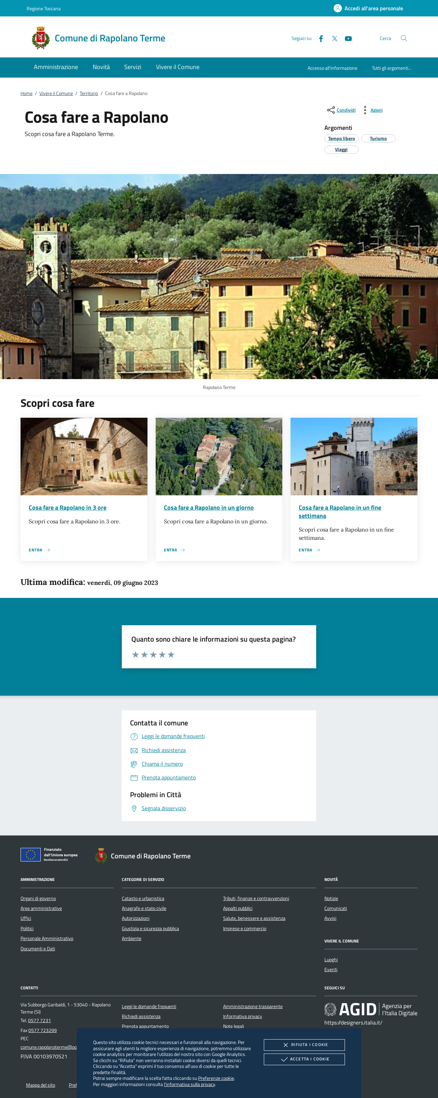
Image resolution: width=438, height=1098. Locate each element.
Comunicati (335, 908)
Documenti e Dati (38, 948)
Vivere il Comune (56, 93)
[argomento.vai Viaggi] (341, 149)
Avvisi (330, 918)
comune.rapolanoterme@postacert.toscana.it (66, 1047)
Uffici (26, 918)
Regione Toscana (44, 8)
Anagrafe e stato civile (144, 908)
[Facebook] (318, 37)
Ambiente (131, 938)
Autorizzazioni (136, 918)
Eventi (330, 969)
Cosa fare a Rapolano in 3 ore (67, 507)
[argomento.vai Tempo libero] (341, 138)
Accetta (304, 1059)
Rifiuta (304, 1045)
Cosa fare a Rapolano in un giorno (209, 507)
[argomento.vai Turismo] (378, 138)
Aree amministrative (41, 908)
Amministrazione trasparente (253, 1006)
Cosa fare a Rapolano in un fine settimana (340, 511)
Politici (27, 928)
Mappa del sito (40, 1085)
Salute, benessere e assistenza (254, 918)
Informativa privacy (242, 1016)
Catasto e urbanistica (143, 898)
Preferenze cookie (216, 1078)
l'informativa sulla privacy (189, 1084)
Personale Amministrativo (47, 938)
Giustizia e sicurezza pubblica (150, 928)
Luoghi (331, 959)
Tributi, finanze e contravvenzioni (256, 898)
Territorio (89, 93)
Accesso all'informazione (332, 67)
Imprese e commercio (244, 928)
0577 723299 (42, 1030)
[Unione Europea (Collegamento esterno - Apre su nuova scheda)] (51, 856)
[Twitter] (332, 37)
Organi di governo (38, 898)
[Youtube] (345, 37)
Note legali (233, 1026)
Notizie (331, 898)
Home (27, 93)
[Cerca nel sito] (404, 38)
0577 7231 (39, 1020)
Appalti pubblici (238, 908)
